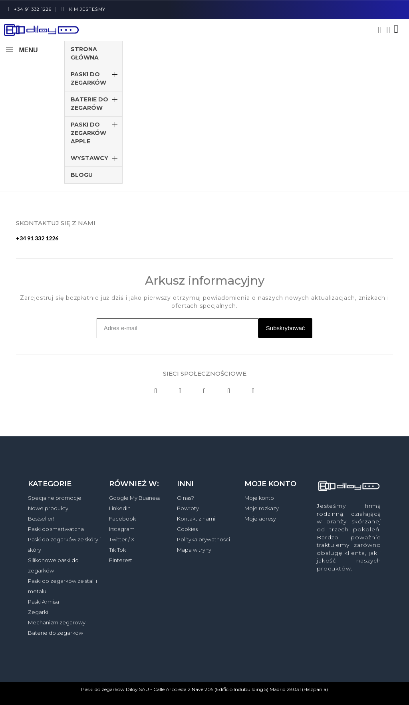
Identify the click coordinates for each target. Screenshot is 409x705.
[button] (380, 30)
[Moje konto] (388, 30)
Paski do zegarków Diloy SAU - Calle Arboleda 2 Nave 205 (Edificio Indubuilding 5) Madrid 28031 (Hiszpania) (204, 689)
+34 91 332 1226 (37, 238)
